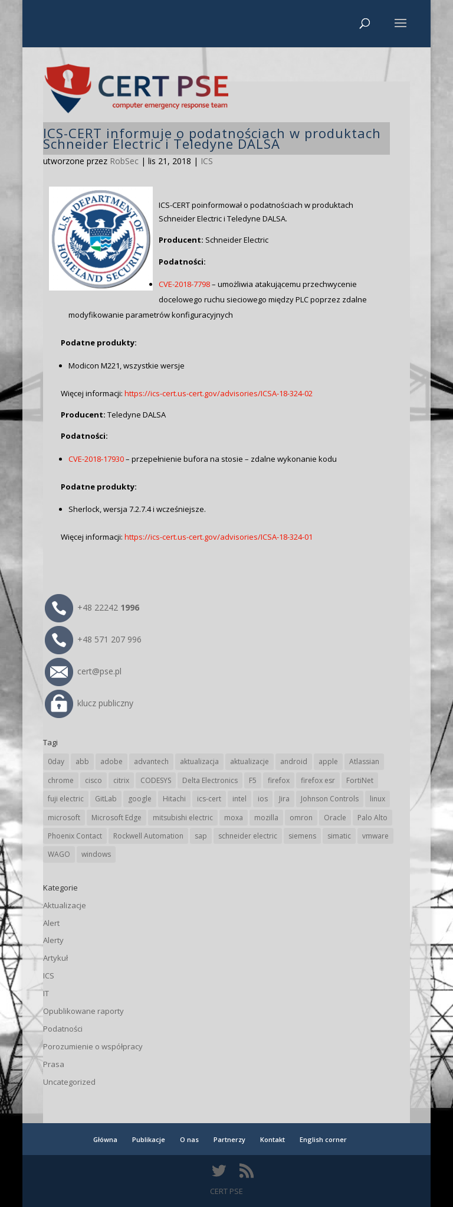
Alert (51, 923)
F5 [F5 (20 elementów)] (253, 780)
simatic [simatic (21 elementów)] (339, 836)
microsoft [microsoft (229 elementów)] (64, 818)
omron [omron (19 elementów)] (301, 818)
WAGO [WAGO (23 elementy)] (59, 854)
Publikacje (148, 1139)
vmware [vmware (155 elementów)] (375, 836)
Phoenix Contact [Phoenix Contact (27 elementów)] (75, 836)
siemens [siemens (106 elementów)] (302, 836)
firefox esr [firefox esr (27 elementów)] (318, 780)
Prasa (53, 1064)
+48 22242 (92, 607)
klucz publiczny (89, 703)
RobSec (124, 161)
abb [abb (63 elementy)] (82, 761)
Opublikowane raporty (83, 1011)
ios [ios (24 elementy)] (263, 799)
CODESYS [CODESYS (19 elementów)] (155, 780)
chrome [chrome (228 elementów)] (61, 780)
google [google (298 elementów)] (140, 799)
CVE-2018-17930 (96, 459)
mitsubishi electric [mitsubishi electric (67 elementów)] (183, 818)
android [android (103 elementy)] (293, 761)
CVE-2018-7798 (184, 284)
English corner (323, 1139)
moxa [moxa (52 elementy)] (233, 818)
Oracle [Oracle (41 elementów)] (335, 818)
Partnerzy (229, 1139)
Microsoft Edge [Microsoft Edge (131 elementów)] (116, 818)
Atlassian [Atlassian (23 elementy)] (364, 761)
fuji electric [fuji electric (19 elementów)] (66, 799)
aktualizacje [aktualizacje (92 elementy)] (249, 761)
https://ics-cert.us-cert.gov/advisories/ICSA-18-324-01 (218, 536)
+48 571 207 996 (93, 639)
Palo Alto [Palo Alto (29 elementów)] (372, 818)
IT (46, 993)
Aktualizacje (64, 905)
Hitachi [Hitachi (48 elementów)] (174, 799)
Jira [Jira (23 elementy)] (284, 799)
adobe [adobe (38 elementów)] (111, 761)
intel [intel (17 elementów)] (239, 799)
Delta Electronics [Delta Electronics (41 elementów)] (210, 780)
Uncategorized (69, 1081)
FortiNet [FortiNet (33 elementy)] (359, 780)
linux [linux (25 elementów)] (377, 799)
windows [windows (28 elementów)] (96, 854)
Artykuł (55, 957)
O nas (189, 1139)
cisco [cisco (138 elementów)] (93, 780)
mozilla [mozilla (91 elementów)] (266, 818)
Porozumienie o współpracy (93, 1046)
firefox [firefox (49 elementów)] (279, 780)
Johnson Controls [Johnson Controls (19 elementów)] (330, 799)
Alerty (53, 940)
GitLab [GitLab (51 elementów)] (106, 799)
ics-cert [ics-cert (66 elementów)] (209, 799)
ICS (207, 161)
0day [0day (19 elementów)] (56, 761)
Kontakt (272, 1139)
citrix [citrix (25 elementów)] (121, 780)
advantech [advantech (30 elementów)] (151, 761)
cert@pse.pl (83, 671)
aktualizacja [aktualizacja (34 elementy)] (199, 761)
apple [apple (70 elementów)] (328, 761)
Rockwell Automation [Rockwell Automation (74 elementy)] (148, 836)
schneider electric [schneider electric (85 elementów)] (247, 836)
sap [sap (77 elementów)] (201, 836)
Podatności (63, 1028)
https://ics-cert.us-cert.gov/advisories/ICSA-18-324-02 (218, 393)
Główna (105, 1139)
